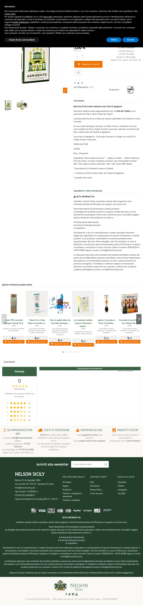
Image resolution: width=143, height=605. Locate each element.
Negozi (66, 486)
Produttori (67, 489)
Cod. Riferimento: (81, 87)
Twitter (121, 486)
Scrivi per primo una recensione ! (90, 368)
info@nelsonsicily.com (22, 438)
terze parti (47, 17)
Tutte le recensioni (125, 370)
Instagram (122, 489)
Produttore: (114, 89)
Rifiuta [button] (114, 40)
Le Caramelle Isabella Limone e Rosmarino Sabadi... (83, 323)
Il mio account (96, 493)
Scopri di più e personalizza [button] (22, 40)
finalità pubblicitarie (20, 22)
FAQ (92, 482)
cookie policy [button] (10, 14)
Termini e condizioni (71, 500)
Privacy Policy (96, 489)
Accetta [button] (130, 40)
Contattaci (94, 486)
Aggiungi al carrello (88, 64)
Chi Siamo (67, 482)
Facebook (122, 482)
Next (138, 319)
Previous (4, 319)
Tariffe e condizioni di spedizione (72, 495)
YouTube (121, 493)
